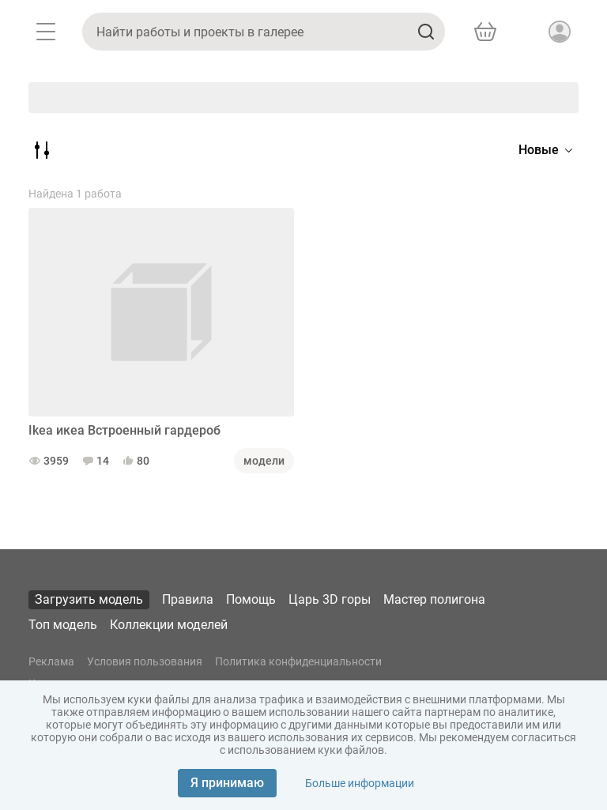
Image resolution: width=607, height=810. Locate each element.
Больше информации (359, 783)
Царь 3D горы (329, 599)
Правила (187, 599)
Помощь (251, 599)
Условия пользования (144, 661)
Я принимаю (227, 782)
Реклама (51, 661)
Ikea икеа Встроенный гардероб (124, 430)
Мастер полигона (434, 599)
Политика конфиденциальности (298, 661)
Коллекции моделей (169, 624)
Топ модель (62, 624)
